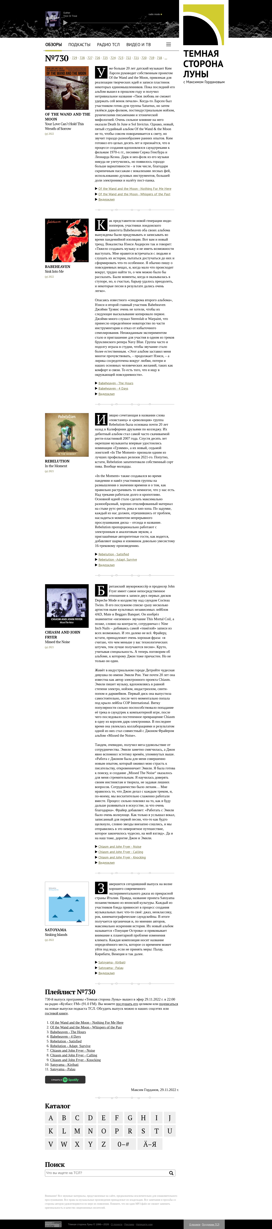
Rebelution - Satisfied (113, 554)
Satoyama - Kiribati (111, 962)
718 (159, 58)
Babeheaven (57, 266)
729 (74, 58)
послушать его (127, 1004)
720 (144, 58)
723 (120, 58)
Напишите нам (144, 1224)
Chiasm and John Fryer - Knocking (122, 857)
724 (113, 58)
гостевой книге (56, 1013)
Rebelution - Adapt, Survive (117, 559)
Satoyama (55, 929)
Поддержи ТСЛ (210, 1224)
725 (105, 58)
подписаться (168, 1004)
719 (151, 58)
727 (89, 58)
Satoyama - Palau (110, 968)
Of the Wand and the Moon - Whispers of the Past (134, 194)
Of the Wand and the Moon (67, 117)
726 (97, 58)
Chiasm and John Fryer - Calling (120, 852)
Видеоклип (106, 199)
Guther (66, 13)
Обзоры (53, 44)
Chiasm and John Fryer (62, 635)
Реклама (129, 1224)
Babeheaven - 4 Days (113, 388)
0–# (123, 1144)
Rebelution (57, 461)
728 (82, 58)
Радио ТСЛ (108, 44)
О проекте (194, 1224)
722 (128, 58)
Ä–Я (149, 1144)
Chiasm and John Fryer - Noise (119, 846)
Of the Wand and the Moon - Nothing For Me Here (134, 188)
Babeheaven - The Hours (115, 383)
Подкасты (79, 44)
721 (136, 58)
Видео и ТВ (138, 44)
